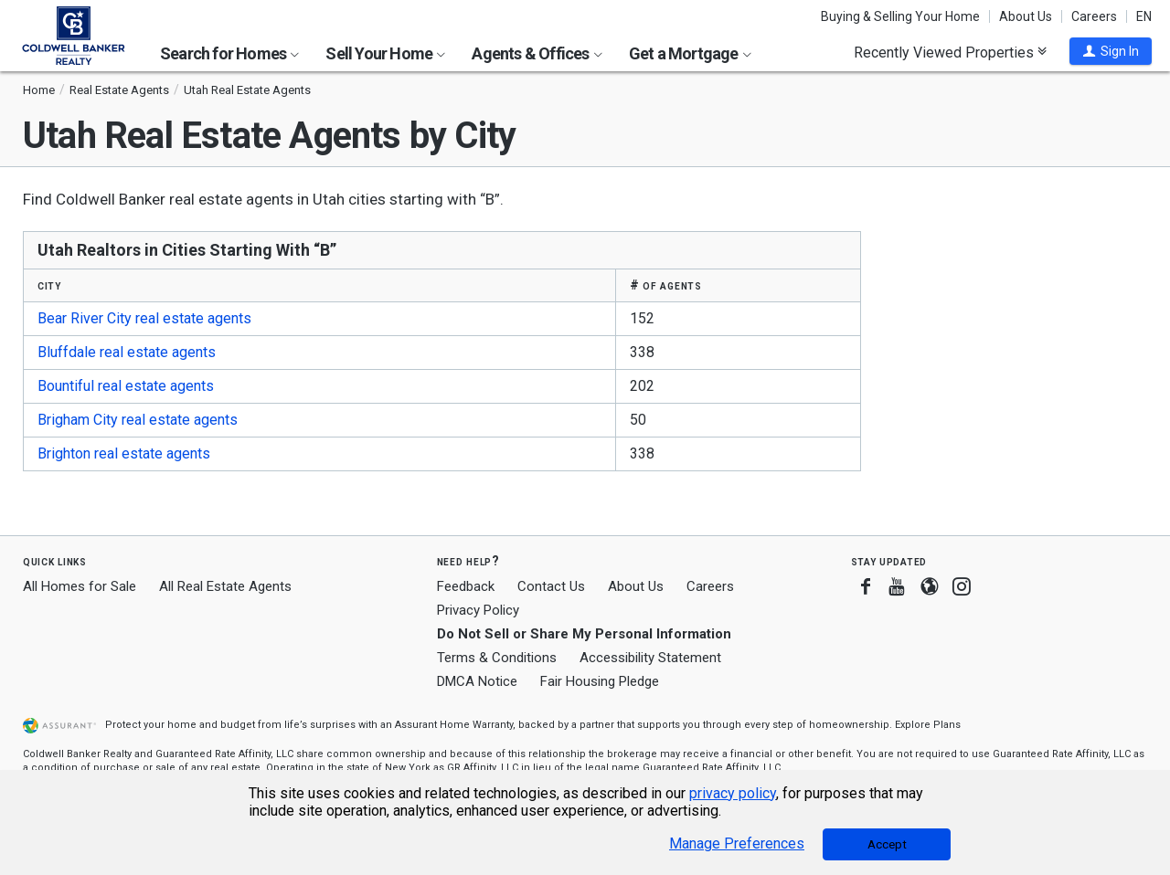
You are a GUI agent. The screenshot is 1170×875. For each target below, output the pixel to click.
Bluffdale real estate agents (126, 352)
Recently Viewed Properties (950, 52)
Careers (1094, 16)
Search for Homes (229, 53)
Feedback (466, 587)
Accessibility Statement (650, 657)
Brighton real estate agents (123, 453)
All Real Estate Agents (225, 586)
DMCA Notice (477, 681)
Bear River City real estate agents (144, 318)
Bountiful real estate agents (125, 386)
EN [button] (1144, 16)
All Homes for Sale (79, 586)
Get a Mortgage (690, 53)
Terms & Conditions (497, 657)
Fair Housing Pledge (599, 681)
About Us (1025, 16)
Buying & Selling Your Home (900, 16)
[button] (1110, 51)
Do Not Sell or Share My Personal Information (584, 634)
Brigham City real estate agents (137, 419)
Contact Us (551, 586)
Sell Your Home (385, 53)
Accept (887, 844)
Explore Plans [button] (928, 725)
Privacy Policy (478, 610)
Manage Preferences (736, 844)
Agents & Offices (536, 53)
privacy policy (732, 793)
